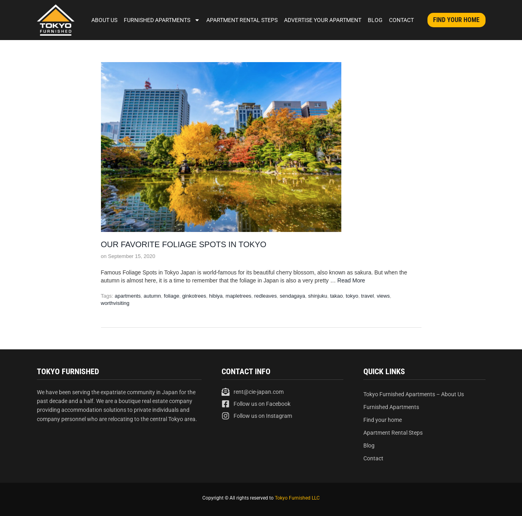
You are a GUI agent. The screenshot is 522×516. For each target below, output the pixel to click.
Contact (401, 20)
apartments (128, 296)
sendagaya (292, 296)
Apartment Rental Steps (242, 20)
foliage (171, 296)
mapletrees (238, 296)
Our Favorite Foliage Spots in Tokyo (183, 244)
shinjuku (317, 296)
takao (336, 296)
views (383, 296)
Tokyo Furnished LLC (297, 498)
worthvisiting (115, 303)
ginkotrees (194, 296)
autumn (152, 296)
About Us (104, 20)
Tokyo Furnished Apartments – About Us (413, 394)
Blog (375, 20)
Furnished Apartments (162, 20)
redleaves (265, 296)
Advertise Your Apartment (322, 20)
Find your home (382, 420)
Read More (351, 280)
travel (367, 296)
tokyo (352, 296)
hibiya (216, 296)
